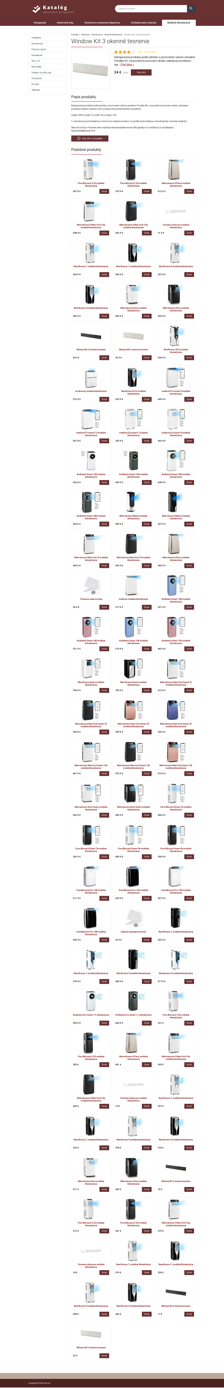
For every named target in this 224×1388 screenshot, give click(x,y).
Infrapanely (40, 22)
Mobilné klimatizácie (178, 22)
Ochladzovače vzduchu (143, 22)
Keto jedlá (36, 66)
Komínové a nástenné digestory (102, 22)
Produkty (75, 35)
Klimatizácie (97, 35)
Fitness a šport (39, 49)
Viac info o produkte (91, 138)
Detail (104, 191)
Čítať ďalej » (127, 64)
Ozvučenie (37, 78)
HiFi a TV (36, 61)
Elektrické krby (65, 22)
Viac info (142, 72)
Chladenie (85, 35)
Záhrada (36, 90)
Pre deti (35, 84)
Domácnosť (37, 43)
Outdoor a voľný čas (41, 72)
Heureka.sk (37, 55)
